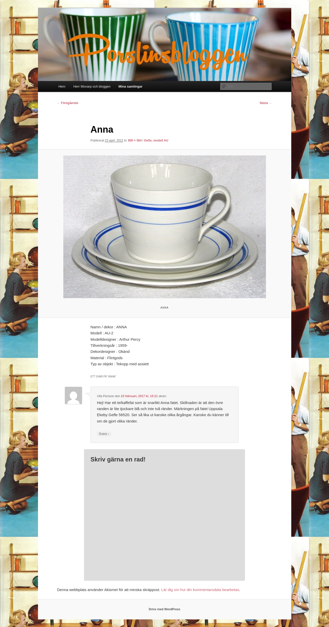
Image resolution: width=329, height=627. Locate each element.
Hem (62, 86)
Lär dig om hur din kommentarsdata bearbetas (200, 590)
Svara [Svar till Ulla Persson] (104, 434)
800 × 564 (135, 140)
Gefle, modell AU (156, 140)
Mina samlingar (131, 86)
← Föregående (67, 103)
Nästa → (266, 103)
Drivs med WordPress (164, 609)
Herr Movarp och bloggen (92, 86)
